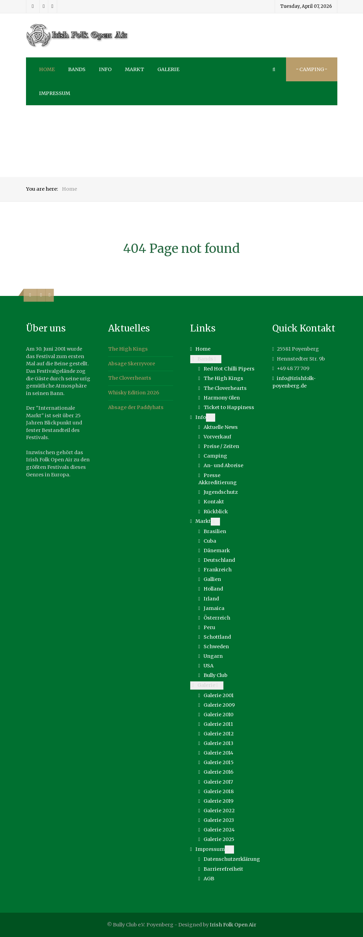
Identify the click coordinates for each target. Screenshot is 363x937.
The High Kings (128, 349)
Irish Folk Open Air (233, 925)
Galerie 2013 (218, 743)
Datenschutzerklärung (232, 859)
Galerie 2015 (219, 762)
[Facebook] (33, 6)
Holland (213, 589)
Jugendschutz (221, 492)
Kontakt (214, 502)
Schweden (216, 646)
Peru (209, 627)
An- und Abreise (223, 465)
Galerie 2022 (219, 810)
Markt (203, 521)
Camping (215, 456)
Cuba (210, 541)
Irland (211, 599)
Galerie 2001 (219, 695)
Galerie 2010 (218, 714)
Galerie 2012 (219, 734)
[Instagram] (43, 6)
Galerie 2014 (218, 753)
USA (208, 666)
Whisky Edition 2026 (133, 393)
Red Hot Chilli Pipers (229, 369)
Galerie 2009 (219, 705)
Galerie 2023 (219, 820)
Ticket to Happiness (229, 407)
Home (202, 349)
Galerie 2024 (219, 830)
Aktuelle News (221, 427)
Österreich (217, 618)
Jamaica (214, 608)
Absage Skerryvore (131, 364)
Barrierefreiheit (223, 869)
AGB (209, 878)
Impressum (210, 849)
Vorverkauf (217, 437)
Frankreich (218, 570)
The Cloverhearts (129, 378)
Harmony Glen (222, 398)
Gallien (212, 579)
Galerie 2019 (218, 801)
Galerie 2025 (219, 839)
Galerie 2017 (218, 782)
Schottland (217, 637)
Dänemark (217, 550)
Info (200, 417)
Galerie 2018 (219, 791)
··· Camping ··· (311, 69)
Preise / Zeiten (221, 446)
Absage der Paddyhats (136, 407)
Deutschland (219, 560)
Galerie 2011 (218, 724)
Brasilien (215, 531)
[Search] (274, 69)
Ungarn (213, 656)
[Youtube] (52, 6)
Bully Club (216, 675)
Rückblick (216, 511)
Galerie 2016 (218, 772)
